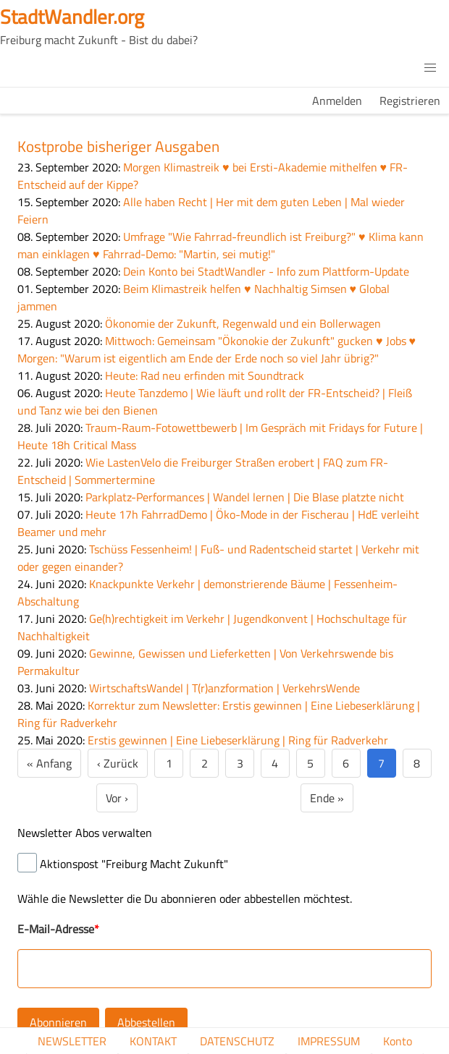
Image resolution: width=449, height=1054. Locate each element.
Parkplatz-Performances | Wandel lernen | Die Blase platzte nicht (244, 497)
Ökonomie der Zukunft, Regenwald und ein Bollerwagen (243, 323)
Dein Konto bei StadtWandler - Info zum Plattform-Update (266, 271)
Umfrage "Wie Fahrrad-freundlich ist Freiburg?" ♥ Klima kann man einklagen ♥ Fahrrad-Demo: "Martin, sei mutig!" (220, 245)
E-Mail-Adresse (55, 929)
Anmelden (337, 100)
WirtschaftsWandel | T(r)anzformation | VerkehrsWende (224, 688)
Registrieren (409, 100)
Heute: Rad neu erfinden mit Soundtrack (204, 375)
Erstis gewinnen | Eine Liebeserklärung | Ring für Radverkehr (238, 740)
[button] (430, 68)
